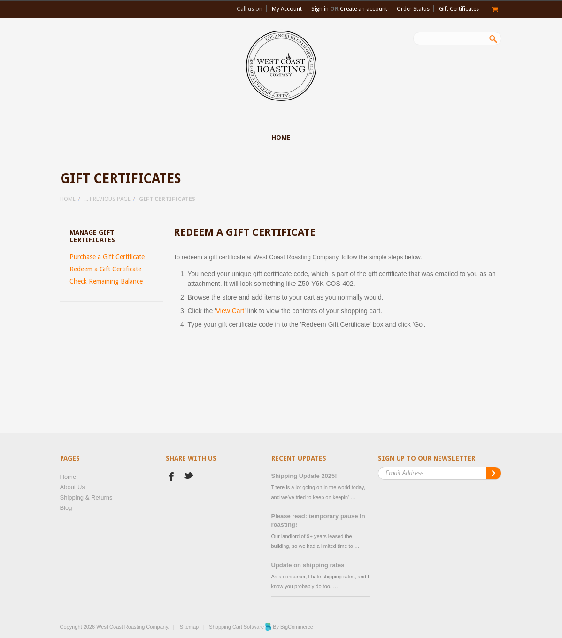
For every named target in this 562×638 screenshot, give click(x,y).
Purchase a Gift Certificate (107, 257)
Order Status (413, 9)
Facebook (171, 478)
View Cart (230, 311)
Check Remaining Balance (106, 281)
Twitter (189, 478)
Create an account (363, 9)
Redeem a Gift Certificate (105, 269)
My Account (287, 9)
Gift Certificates (459, 9)
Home (68, 199)
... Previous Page (107, 199)
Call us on (249, 9)
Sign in (320, 9)
